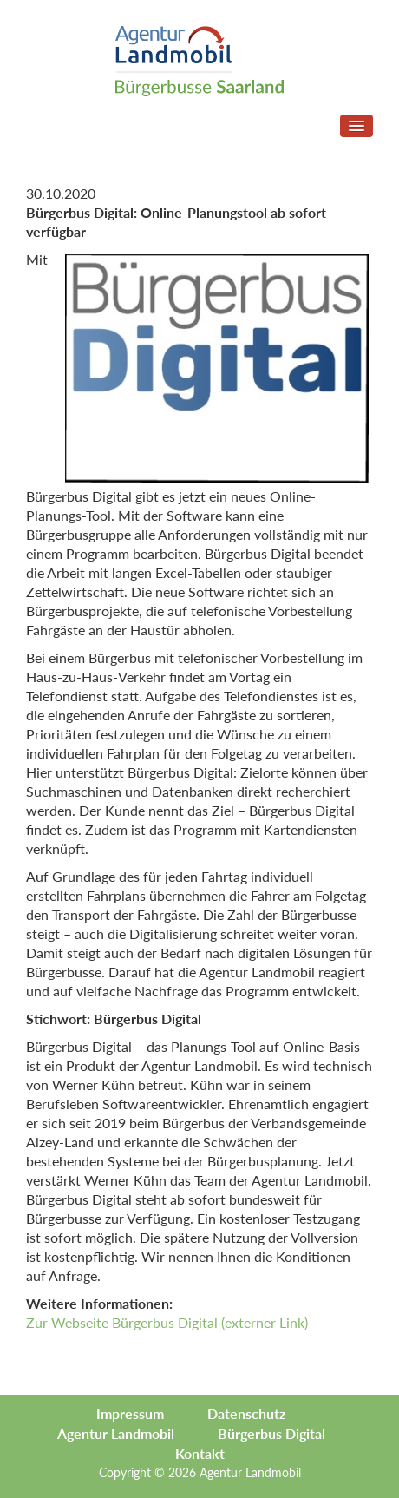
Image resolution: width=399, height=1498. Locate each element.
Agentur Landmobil (115, 1433)
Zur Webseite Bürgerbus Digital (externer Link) (167, 1322)
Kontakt (200, 1453)
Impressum (130, 1413)
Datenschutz (246, 1413)
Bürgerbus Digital (271, 1433)
